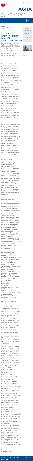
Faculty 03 (17, 15)
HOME (24, 2)
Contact (25, 457)
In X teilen (4, 450)
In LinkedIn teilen (6, 451)
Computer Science (7, 15)
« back (3, 26)
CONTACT (29, 2)
